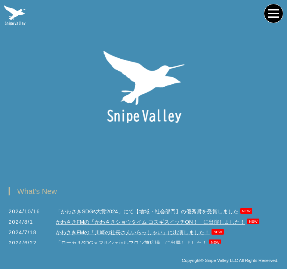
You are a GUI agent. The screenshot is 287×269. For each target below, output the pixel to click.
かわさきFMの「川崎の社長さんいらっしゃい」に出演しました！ (133, 233)
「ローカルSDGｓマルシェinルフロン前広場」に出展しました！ (131, 243)
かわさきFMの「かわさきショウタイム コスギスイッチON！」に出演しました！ (150, 222)
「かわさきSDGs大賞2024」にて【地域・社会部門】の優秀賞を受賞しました (147, 212)
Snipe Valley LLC (221, 260)
